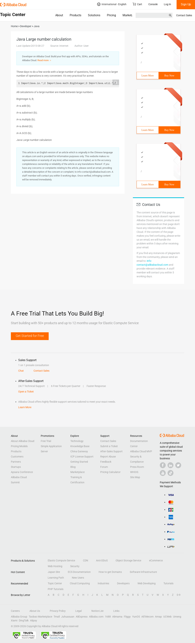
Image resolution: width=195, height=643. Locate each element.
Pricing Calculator (110, 472)
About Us (34, 610)
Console (153, 4)
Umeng (177, 616)
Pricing (111, 15)
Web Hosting (55, 566)
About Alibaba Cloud (22, 441)
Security (74, 566)
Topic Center (55, 583)
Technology (76, 441)
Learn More (148, 75)
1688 (108, 616)
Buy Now (169, 75)
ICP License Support (81, 456)
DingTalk (24, 620)
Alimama (117, 616)
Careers (15, 610)
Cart (137, 4)
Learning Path (56, 577)
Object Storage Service (128, 560)
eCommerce (156, 560)
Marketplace (131, 15)
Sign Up (186, 4)
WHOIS (134, 472)
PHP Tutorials (55, 589)
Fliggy (127, 616)
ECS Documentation (79, 571)
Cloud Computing (80, 583)
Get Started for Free (30, 336)
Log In (167, 4)
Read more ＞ (44, 60)
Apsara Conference (22, 472)
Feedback (105, 461)
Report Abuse (108, 456)
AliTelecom (147, 616)
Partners (16, 461)
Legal (78, 610)
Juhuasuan (67, 616)
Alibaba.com (96, 616)
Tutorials (168, 583)
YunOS (136, 616)
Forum (104, 466)
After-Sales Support (111, 451)
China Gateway (79, 451)
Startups (16, 466)
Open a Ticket (26, 391)
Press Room (137, 466)
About (59, 15)
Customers (17, 456)
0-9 (178, 594)
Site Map (135, 477)
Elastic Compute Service (61, 560)
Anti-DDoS (102, 560)
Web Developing (146, 583)
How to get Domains (110, 571)
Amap (158, 616)
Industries (103, 583)
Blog (73, 466)
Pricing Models (19, 446)
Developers (123, 583)
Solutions (94, 15)
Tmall (57, 616)
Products (75, 15)
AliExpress (82, 616)
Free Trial (46, 441)
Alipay (33, 620)
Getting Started (79, 461)
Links (116, 610)
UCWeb (167, 616)
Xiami (14, 620)
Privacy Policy (58, 610)
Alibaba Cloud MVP (141, 451)
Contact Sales (184, 15)
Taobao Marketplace (40, 616)
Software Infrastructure (143, 571)
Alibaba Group (19, 616)
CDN (85, 560)
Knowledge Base (79, 446)
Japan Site (54, 571)
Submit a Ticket (109, 446)
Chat (21, 370)
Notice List (97, 610)
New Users (78, 577)
